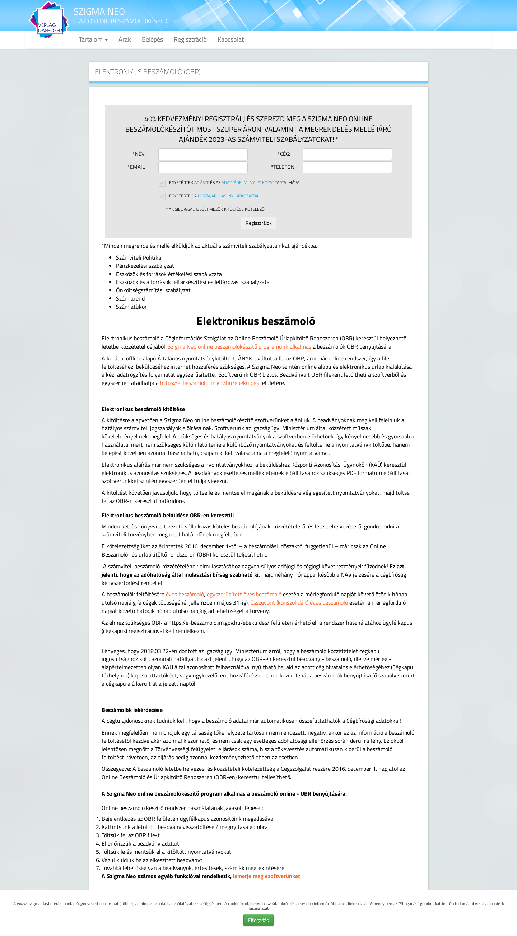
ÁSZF (204, 182)
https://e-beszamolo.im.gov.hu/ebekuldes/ (219, 622)
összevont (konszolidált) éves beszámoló (299, 602)
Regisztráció (190, 39)
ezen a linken (347, 903)
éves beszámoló (185, 594)
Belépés (152, 39)
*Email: (137, 167)
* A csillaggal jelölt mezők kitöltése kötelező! (216, 209)
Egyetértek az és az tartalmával (235, 182)
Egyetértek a (214, 195)
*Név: (139, 154)
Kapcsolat (231, 39)
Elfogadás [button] (258, 920)
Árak (124, 39)
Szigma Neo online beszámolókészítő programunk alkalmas (239, 346)
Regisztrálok (259, 223)
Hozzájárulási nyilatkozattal (228, 195)
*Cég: (284, 154)
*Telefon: (281, 167)
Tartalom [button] (93, 39)
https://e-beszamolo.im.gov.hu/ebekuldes (209, 382)
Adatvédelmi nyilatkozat (248, 182)
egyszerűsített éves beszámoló (244, 594)
